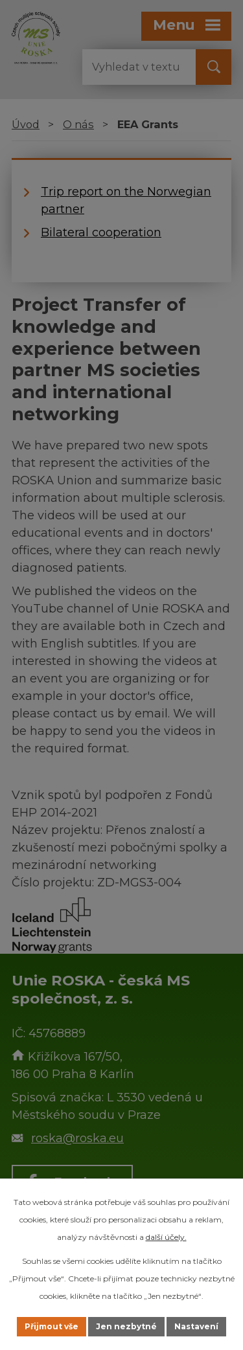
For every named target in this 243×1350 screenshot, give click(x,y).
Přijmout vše (51, 1326)
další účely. (166, 1237)
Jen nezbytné (126, 1326)
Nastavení (196, 1326)
